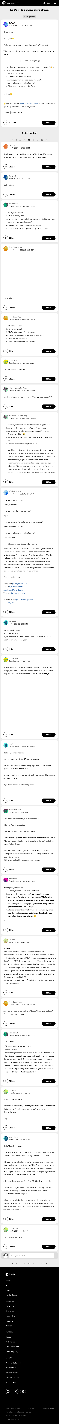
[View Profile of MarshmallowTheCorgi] (18, 388)
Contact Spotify (12, 1351)
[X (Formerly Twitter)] (15, 1391)
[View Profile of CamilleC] (12, 176)
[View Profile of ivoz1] (11, 744)
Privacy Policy (30, 1408)
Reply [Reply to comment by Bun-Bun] (48, 1128)
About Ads (20, 1412)
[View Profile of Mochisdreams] (15, 809)
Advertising (10, 1316)
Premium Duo (11, 1367)
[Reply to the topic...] (31, 1255)
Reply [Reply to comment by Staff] (48, 123)
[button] (55, 24)
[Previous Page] (13, 140)
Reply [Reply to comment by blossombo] (48, 993)
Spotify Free (10, 1382)
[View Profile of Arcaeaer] (13, 621)
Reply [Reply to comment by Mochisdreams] (48, 869)
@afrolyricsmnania (19, 583)
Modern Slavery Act (11, 1416)
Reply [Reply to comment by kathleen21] (48, 1081)
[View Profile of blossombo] (13, 939)
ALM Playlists (8, 602)
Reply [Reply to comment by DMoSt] (48, 167)
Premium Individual (13, 1363)
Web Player (10, 1342)
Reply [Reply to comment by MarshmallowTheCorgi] (48, 406)
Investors (9, 1321)
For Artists (10, 1306)
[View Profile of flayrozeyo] (13, 658)
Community (10, 3)
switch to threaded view (28, 103)
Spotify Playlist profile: (24, 599)
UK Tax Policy (22, 1416)
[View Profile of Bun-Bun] (12, 1090)
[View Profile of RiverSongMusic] (15, 247)
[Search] (44, 3)
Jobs (7, 1290)
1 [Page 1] (16, 140)
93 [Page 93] (42, 140)
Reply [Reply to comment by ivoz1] (48, 800)
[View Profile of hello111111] (13, 360)
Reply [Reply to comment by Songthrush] (48, 1247)
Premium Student (13, 1377)
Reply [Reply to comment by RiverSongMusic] (48, 307)
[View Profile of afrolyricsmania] (15, 491)
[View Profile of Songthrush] (13, 1228)
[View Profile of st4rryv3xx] (13, 203)
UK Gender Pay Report (12, 1419)
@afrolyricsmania (16, 586)
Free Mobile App (12, 1346)
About (8, 1285)
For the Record (11, 1295)
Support (9, 1337)
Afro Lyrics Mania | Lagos (13, 590)
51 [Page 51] (24, 140)
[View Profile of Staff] (13, 23)
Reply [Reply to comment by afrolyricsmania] (48, 612)
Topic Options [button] (29, 16)
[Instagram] (8, 1391)
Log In (49, 3)
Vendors (9, 1325)
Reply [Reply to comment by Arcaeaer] (48, 649)
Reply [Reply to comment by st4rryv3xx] (48, 238)
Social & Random (16, 112)
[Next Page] (46, 140)
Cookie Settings (11, 1412)
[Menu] (55, 3)
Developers (10, 1311)
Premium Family (12, 1372)
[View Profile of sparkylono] (13, 1137)
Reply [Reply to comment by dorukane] (48, 930)
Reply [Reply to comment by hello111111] (48, 379)
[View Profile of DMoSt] (12, 145)
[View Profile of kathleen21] (13, 1032)
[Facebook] (23, 1391)
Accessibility (29, 1412)
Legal (7, 1408)
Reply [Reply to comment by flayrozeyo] (48, 735)
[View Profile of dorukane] (13, 878)
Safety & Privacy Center (17, 1408)
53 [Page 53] (33, 140)
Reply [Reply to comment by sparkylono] (48, 1219)
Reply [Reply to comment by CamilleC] (48, 194)
